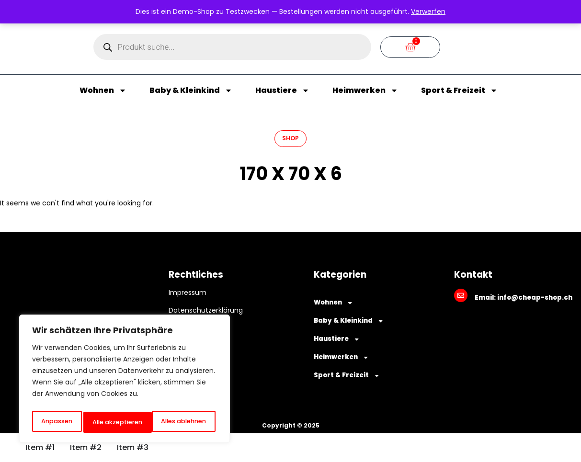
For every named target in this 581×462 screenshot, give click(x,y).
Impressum (187, 292)
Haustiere (282, 90)
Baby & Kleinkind (190, 90)
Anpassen (55, 422)
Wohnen (103, 90)
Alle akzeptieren (183, 422)
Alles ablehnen (114, 422)
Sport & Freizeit (459, 90)
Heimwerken (365, 90)
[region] (124, 381)
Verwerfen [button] (428, 11)
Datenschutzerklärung (206, 310)
